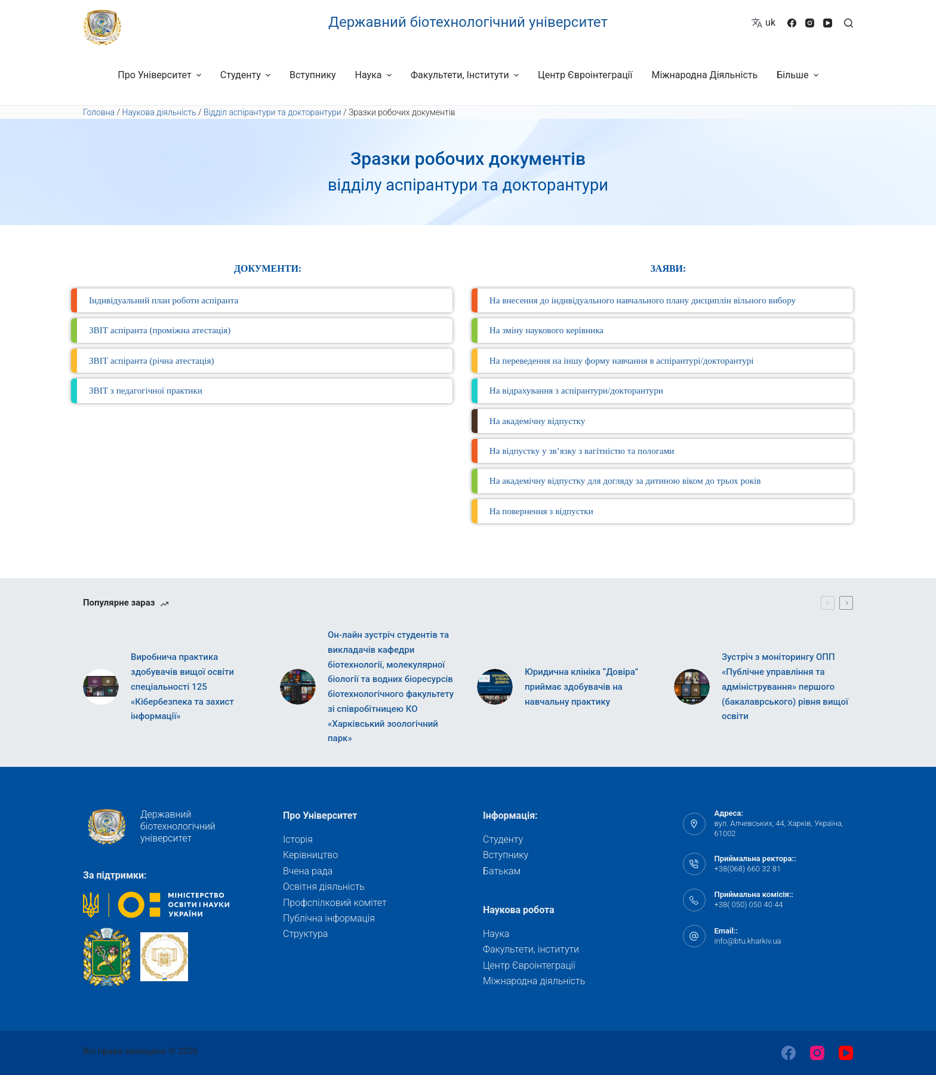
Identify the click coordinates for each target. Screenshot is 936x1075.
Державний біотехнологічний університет (468, 22)
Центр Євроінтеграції (529, 965)
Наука (496, 933)
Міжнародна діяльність (534, 981)
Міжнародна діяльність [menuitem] (704, 75)
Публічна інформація (329, 918)
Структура (305, 933)
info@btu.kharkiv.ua (748, 940)
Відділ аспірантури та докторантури (272, 112)
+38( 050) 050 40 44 (749, 904)
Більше (799, 75)
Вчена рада (307, 871)
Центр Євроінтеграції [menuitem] (585, 75)
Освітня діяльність (324, 886)
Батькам (502, 871)
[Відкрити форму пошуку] (848, 23)
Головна (99, 112)
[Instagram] (809, 23)
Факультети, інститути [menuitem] (466, 75)
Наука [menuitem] (375, 75)
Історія (298, 839)
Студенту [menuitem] (246, 75)
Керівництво (310, 855)
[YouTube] (827, 23)
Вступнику (505, 855)
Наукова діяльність (159, 112)
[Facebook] (791, 23)
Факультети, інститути (531, 949)
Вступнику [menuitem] (313, 75)
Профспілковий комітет (335, 902)
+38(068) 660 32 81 (748, 868)
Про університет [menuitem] (161, 75)
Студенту (503, 839)
